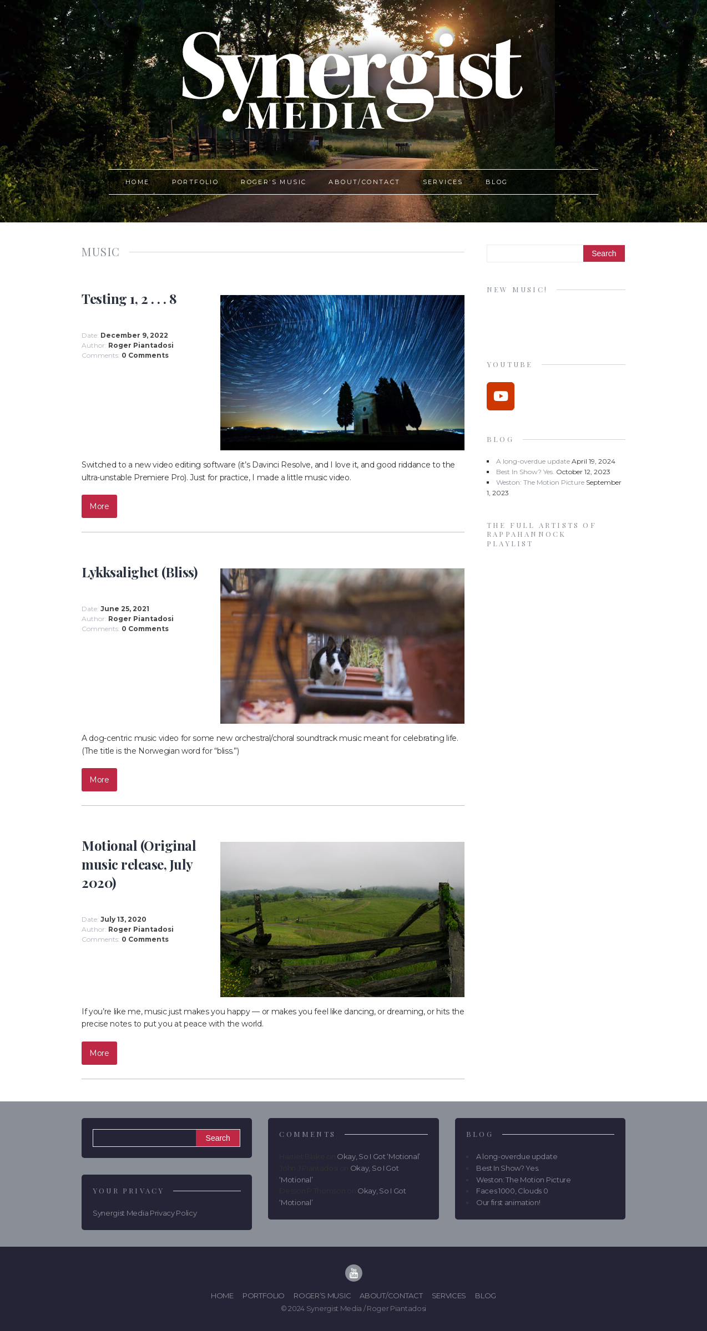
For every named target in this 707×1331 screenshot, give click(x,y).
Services (443, 182)
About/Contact (364, 182)
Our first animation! (508, 1202)
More (99, 506)
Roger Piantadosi (141, 345)
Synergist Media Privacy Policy (144, 1212)
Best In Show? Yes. (525, 472)
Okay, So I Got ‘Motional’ (378, 1156)
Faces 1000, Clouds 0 (512, 1190)
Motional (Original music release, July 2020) (139, 863)
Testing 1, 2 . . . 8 (129, 298)
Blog (497, 182)
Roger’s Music (273, 182)
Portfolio (195, 182)
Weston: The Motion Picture (540, 482)
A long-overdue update (533, 461)
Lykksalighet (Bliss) (139, 572)
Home (137, 182)
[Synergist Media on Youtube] (500, 396)
